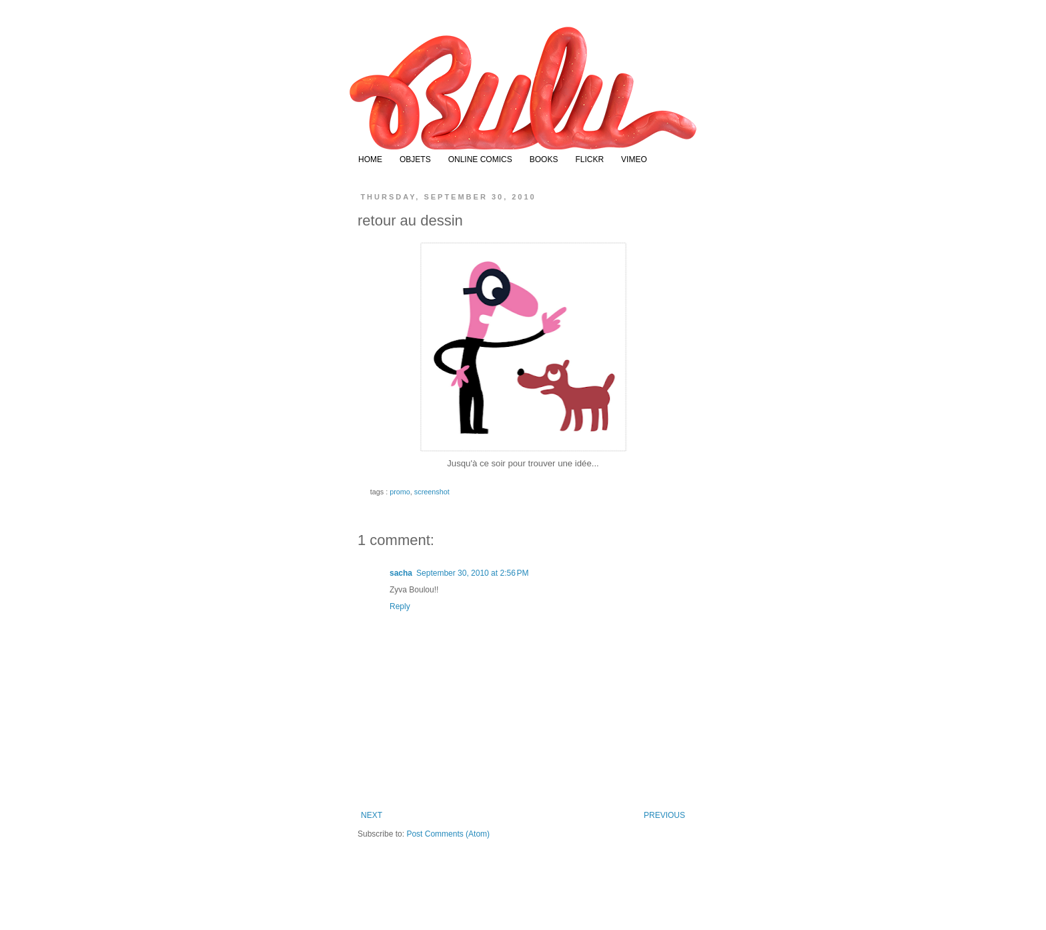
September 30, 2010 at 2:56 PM (472, 573)
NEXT (371, 815)
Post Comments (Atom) (448, 834)
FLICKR (589, 159)
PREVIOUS (664, 815)
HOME (370, 159)
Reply (400, 606)
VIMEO (634, 159)
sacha (401, 573)
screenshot (432, 492)
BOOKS (544, 159)
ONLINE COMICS (480, 159)
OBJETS (415, 159)
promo (400, 492)
